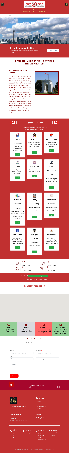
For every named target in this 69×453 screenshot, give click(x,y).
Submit (14, 376)
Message (12, 362)
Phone (38, 356)
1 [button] (33, 41)
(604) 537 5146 (43, 276)
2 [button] (35, 41)
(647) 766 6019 (33, 276)
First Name (13, 350)
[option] (34, 31)
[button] (34, 306)
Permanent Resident (41, 404)
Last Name (39, 350)
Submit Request (53, 50)
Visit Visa (38, 401)
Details (17, 154)
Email (12, 356)
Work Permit (39, 408)
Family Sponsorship (41, 410)
